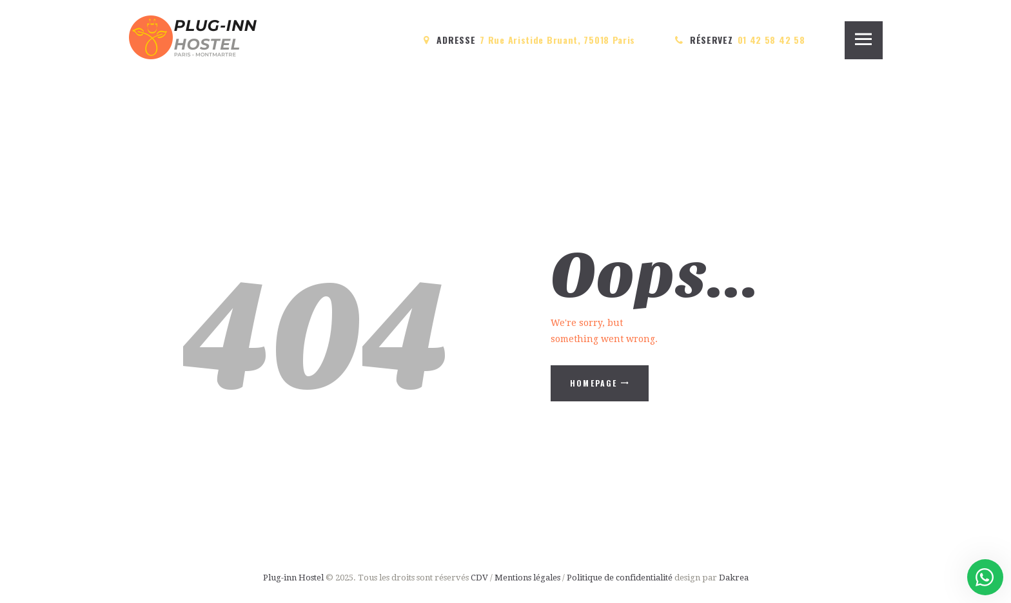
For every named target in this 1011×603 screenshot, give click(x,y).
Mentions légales (527, 577)
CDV (479, 577)
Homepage (594, 383)
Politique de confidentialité (620, 577)
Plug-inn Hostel (293, 577)
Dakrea (734, 577)
